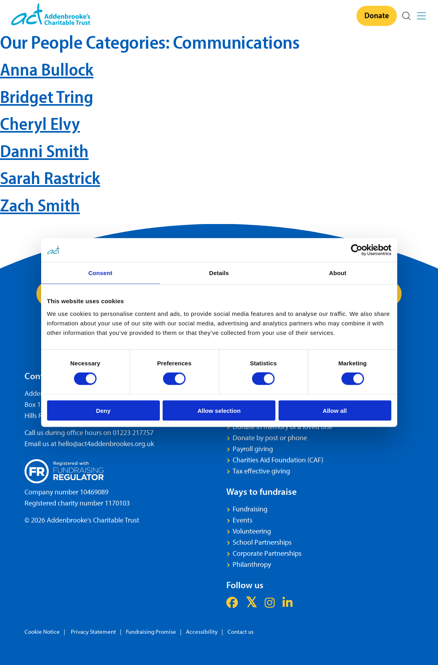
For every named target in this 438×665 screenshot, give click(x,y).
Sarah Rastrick (50, 177)
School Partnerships (262, 542)
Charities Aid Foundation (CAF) (278, 460)
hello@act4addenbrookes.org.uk (106, 443)
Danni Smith (44, 150)
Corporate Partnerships (267, 553)
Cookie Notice (42, 631)
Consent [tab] (100, 273)
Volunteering (252, 531)
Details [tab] (219, 273)
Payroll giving (253, 449)
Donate (376, 15)
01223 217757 (133, 432)
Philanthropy (252, 564)
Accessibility (202, 631)
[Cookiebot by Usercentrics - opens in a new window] (356, 250)
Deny (103, 410)
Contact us (241, 631)
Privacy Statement (93, 631)
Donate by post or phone (270, 437)
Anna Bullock (46, 69)
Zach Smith (40, 205)
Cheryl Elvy (40, 123)
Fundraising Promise (151, 631)
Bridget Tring (46, 96)
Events (242, 520)
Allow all (335, 410)
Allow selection (219, 410)
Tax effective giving (261, 471)
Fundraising (250, 509)
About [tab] (338, 273)
